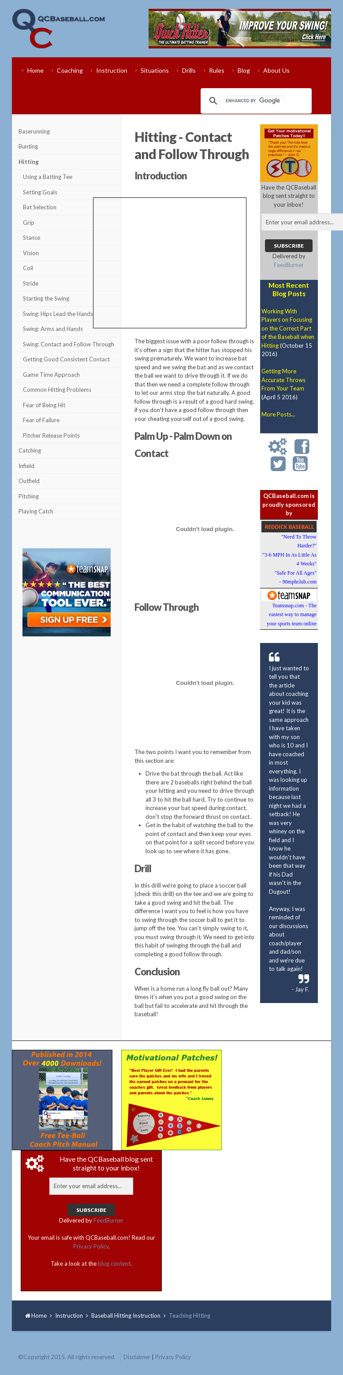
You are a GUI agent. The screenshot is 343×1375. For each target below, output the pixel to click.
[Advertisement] (66, 694)
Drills (189, 70)
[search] (255, 101)
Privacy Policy (90, 1246)
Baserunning (34, 131)
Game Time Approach (51, 374)
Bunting (28, 146)
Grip (28, 222)
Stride (30, 283)
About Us (276, 70)
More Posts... (278, 414)
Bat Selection (39, 207)
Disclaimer (136, 1356)
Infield (26, 465)
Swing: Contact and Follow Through (68, 344)
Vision (31, 252)
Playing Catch (36, 511)
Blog (244, 70)
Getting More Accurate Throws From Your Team (283, 380)
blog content (114, 1263)
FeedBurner (289, 264)
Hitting (29, 161)
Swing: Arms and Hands (53, 328)
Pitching (29, 496)
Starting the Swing (46, 298)
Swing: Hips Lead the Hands (58, 313)
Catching (30, 450)
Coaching (70, 70)
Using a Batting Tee (47, 176)
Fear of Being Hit (44, 405)
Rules (216, 70)
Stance (31, 237)
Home (35, 70)
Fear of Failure (41, 420)
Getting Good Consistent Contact (66, 359)
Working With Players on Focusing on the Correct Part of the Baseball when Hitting (287, 328)
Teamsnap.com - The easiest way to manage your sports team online (292, 614)
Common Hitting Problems (57, 389)
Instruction (111, 70)
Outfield (29, 480)
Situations (155, 70)
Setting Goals (40, 192)
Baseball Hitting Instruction (125, 1315)
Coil (28, 267)
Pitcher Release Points (51, 435)
